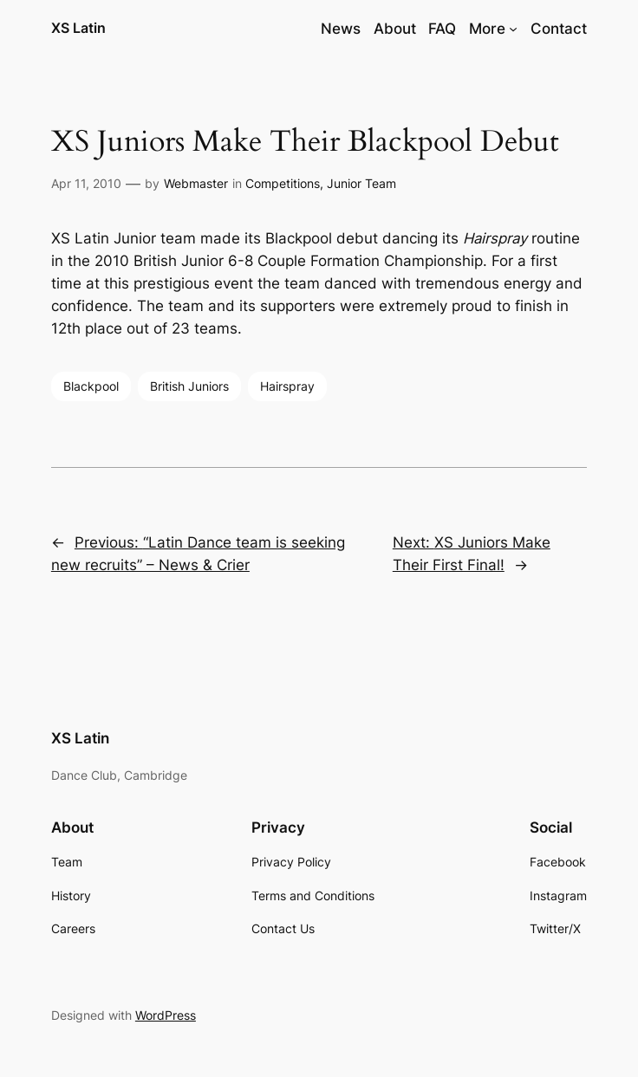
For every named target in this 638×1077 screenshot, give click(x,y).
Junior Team (361, 183)
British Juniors (189, 386)
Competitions (282, 183)
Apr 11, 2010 (86, 183)
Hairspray (287, 386)
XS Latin (78, 27)
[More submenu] (513, 28)
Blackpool (91, 386)
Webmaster (196, 183)
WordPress (165, 1015)
